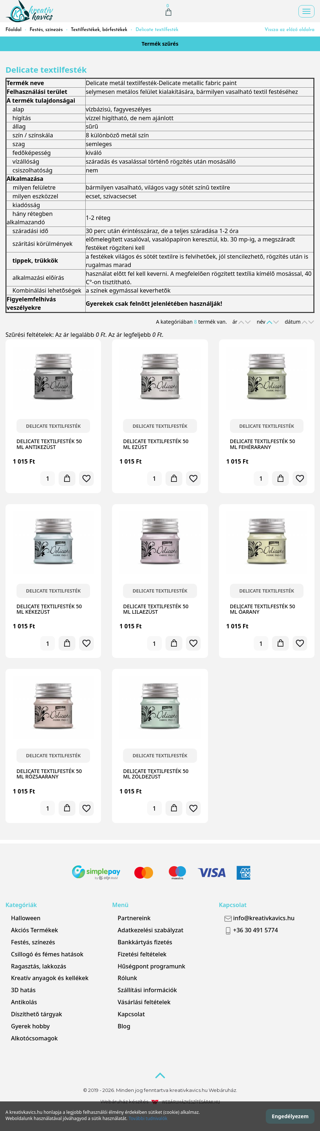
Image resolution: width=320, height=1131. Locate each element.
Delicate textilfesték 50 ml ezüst (155, 444)
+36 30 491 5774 (251, 930)
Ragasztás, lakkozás (38, 966)
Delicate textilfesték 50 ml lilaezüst (155, 609)
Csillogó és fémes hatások (47, 954)
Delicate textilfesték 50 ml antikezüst (49, 444)
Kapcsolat (131, 1014)
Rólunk (127, 978)
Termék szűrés (160, 43)
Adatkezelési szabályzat (150, 930)
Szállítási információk (147, 990)
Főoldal (13, 29)
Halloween (26, 918)
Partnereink (134, 918)
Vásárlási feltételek (144, 1002)
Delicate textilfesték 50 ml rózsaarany (49, 774)
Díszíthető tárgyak (36, 1014)
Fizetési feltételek (142, 954)
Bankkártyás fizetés (145, 942)
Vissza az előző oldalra (290, 29)
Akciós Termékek (34, 930)
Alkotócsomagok (34, 1038)
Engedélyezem (290, 1116)
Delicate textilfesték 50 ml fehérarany (262, 444)
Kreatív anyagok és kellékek (50, 978)
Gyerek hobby (30, 1026)
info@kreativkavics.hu (259, 918)
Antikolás (24, 1002)
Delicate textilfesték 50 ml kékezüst (49, 609)
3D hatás (23, 990)
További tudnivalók (148, 1118)
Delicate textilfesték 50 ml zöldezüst (155, 774)
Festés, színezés (46, 29)
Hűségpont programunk (151, 966)
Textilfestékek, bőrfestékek (99, 29)
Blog (124, 1026)
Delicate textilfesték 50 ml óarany (262, 609)
